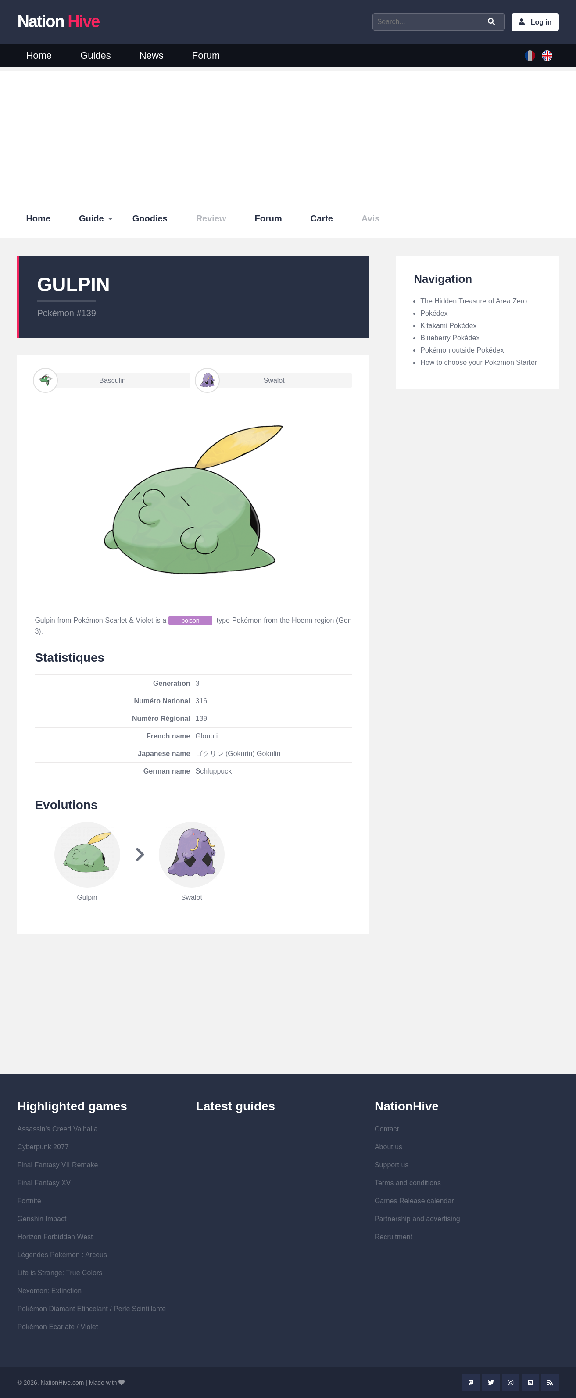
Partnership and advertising (417, 1219)
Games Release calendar (414, 1201)
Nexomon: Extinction (49, 1291)
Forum (206, 55)
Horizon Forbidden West (55, 1237)
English (547, 55)
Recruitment (393, 1237)
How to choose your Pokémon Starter (478, 362)
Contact (387, 1129)
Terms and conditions (408, 1183)
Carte (322, 218)
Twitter (491, 1382)
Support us (391, 1165)
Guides (95, 55)
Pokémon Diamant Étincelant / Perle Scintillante (91, 1308)
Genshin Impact (41, 1219)
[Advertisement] (288, 132)
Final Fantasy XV (44, 1183)
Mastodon (471, 1382)
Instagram (510, 1382)
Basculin (80, 380)
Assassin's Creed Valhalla (57, 1129)
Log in (541, 22)
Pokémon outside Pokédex (462, 350)
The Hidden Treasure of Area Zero (473, 301)
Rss (550, 1382)
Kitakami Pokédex (448, 325)
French (530, 55)
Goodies (150, 218)
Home (39, 55)
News (152, 55)
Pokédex (433, 313)
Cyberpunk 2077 (42, 1147)
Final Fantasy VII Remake (57, 1165)
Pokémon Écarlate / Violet (57, 1326)
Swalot (241, 380)
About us (388, 1147)
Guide (91, 218)
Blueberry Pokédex (449, 338)
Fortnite (29, 1201)
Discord (530, 1382)
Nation (58, 21)
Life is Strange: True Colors (59, 1273)
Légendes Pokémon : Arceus (62, 1255)
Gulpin (87, 897)
